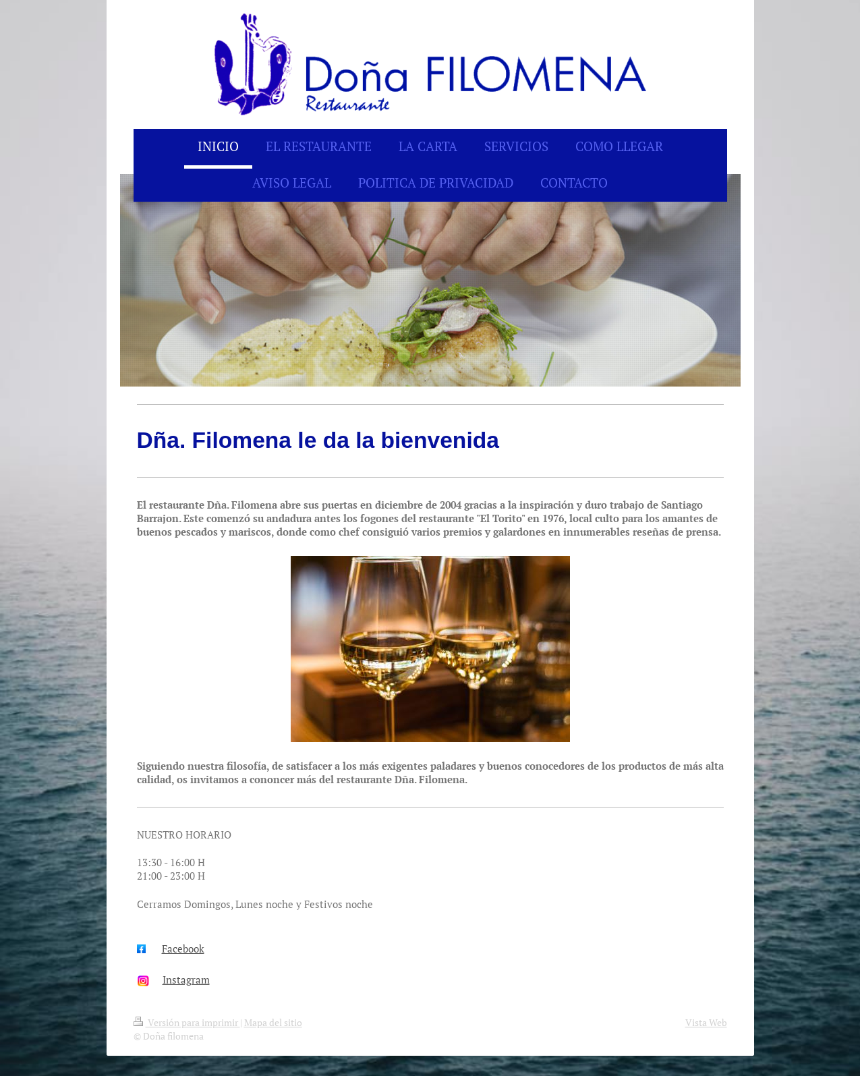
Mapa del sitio (273, 1022)
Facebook (183, 948)
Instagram (186, 979)
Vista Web (706, 1022)
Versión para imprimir (187, 1022)
